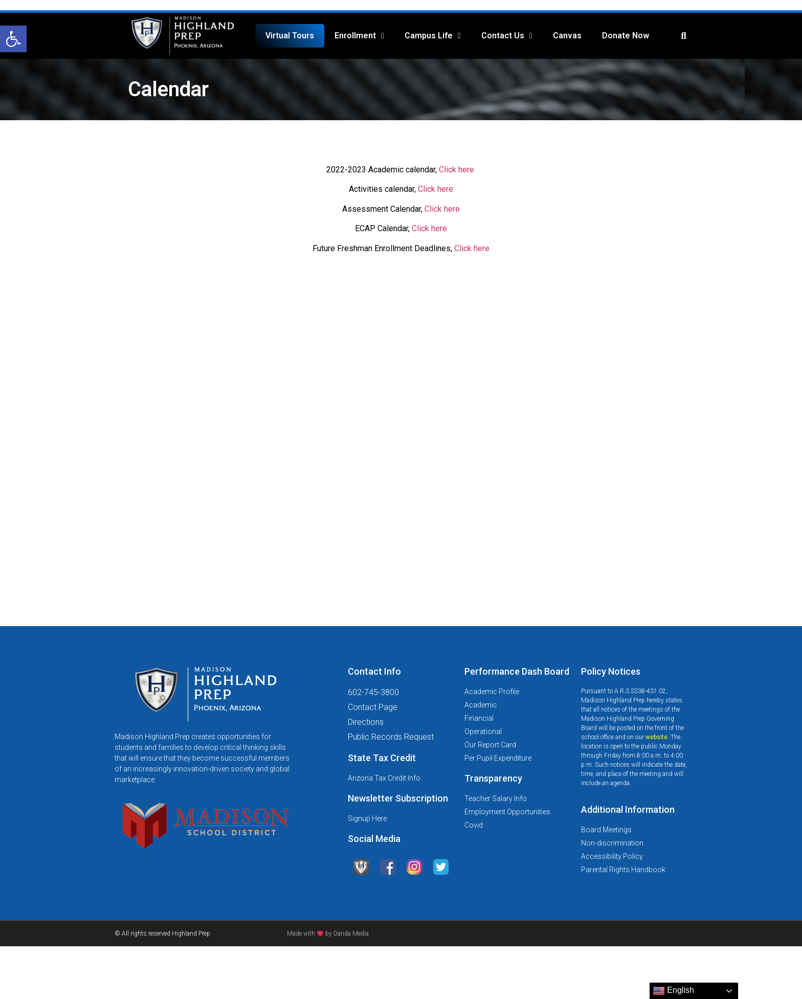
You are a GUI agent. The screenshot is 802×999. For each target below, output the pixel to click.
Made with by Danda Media (328, 933)
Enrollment (359, 36)
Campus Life (433, 36)
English (673, 991)
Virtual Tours (289, 35)
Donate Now (625, 35)
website (656, 737)
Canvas (567, 35)
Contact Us (506, 36)
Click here (456, 169)
